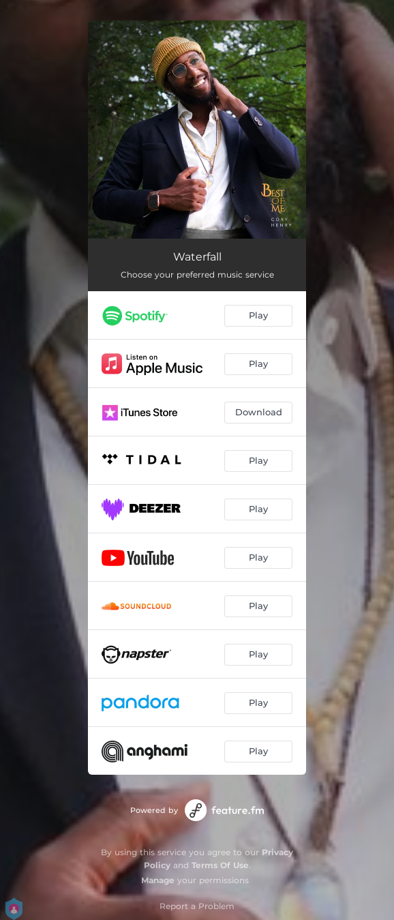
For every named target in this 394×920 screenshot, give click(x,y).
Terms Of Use (220, 865)
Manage (158, 880)
